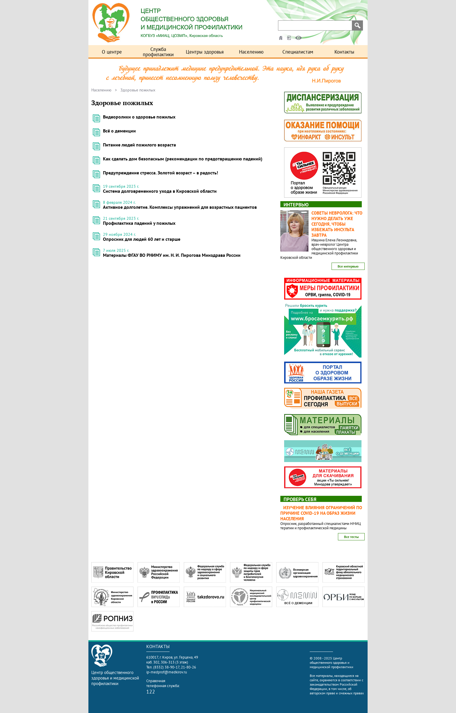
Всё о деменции (119, 131)
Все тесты (351, 537)
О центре (112, 52)
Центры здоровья (205, 52)
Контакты (344, 52)
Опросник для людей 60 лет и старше (141, 239)
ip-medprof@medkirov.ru (166, 672)
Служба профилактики (158, 52)
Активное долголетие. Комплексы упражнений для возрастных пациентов (180, 207)
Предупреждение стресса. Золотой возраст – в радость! (160, 173)
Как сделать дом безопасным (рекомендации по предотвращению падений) (182, 159)
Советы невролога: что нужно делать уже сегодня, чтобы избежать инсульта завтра (336, 224)
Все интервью (348, 266)
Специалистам (297, 52)
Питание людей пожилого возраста (139, 145)
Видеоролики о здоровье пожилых (139, 117)
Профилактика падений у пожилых (139, 223)
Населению (251, 52)
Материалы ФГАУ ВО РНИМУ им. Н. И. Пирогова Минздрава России (172, 255)
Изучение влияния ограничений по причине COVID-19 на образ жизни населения (321, 513)
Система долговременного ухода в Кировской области (160, 191)
